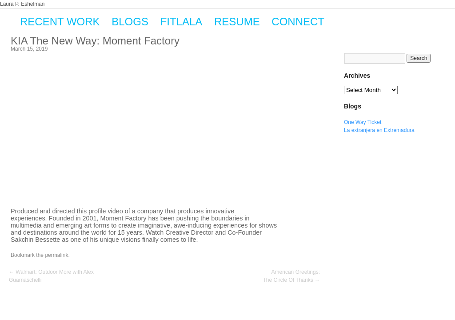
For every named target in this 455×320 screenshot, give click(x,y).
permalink (56, 255)
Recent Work (60, 22)
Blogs (130, 22)
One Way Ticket (362, 122)
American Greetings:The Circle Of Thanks (291, 276)
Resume (237, 22)
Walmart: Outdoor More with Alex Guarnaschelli (51, 276)
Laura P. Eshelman (22, 4)
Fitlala (181, 22)
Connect (297, 22)
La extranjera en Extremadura (379, 130)
